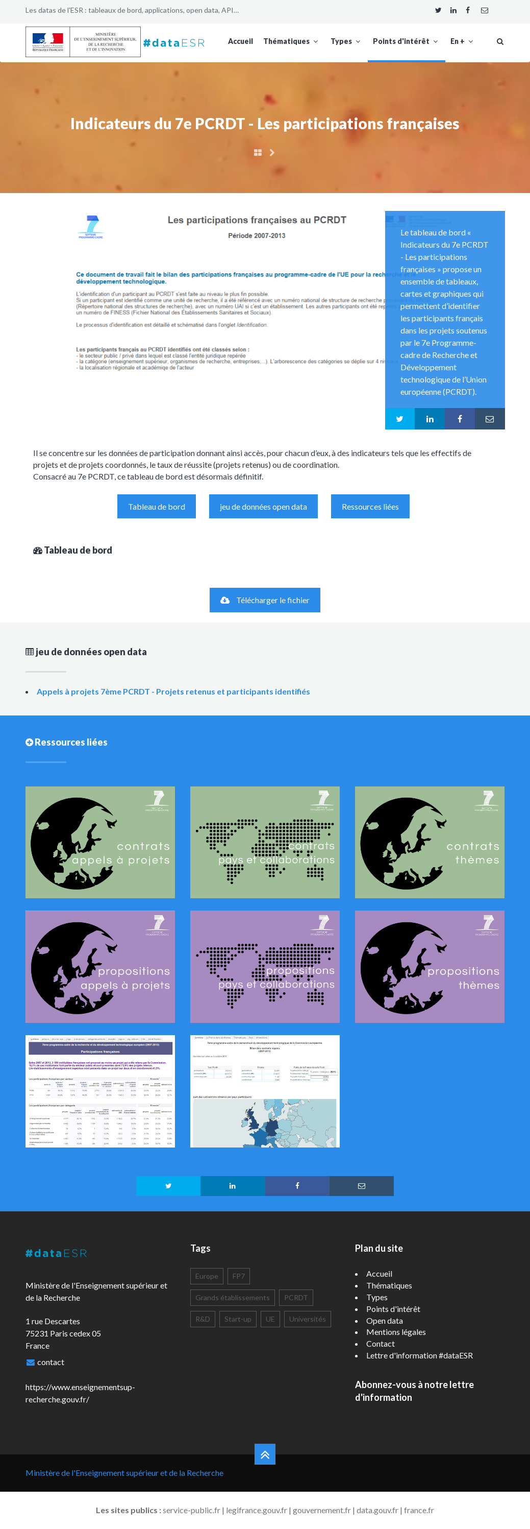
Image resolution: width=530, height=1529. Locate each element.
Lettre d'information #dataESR (419, 1355)
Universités (307, 1319)
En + (462, 41)
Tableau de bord (156, 506)
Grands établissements (232, 1297)
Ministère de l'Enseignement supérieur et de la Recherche (124, 1472)
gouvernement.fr (322, 1510)
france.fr (419, 1510)
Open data (384, 1320)
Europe (206, 1276)
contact (50, 1362)
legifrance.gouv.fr (256, 1510)
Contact (380, 1343)
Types (347, 41)
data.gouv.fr (377, 1510)
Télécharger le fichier (265, 600)
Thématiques (291, 41)
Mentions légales (396, 1331)
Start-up (237, 1319)
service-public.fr (191, 1510)
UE (270, 1319)
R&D (202, 1319)
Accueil (240, 41)
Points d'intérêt (406, 41)
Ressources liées (370, 506)
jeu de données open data (263, 506)
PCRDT (296, 1297)
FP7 (239, 1276)
